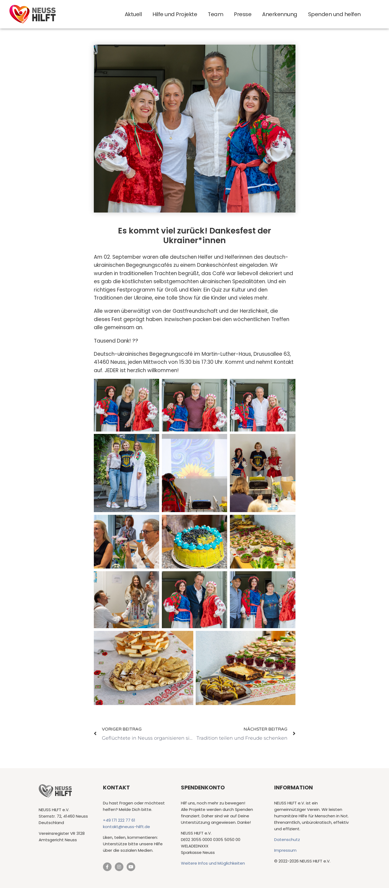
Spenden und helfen (334, 14)
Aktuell (133, 14)
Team (215, 14)
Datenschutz (287, 840)
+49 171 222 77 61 (119, 820)
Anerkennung (279, 14)
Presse (242, 14)
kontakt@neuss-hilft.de (126, 827)
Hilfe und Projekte (174, 14)
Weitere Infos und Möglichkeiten (213, 863)
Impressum (285, 850)
